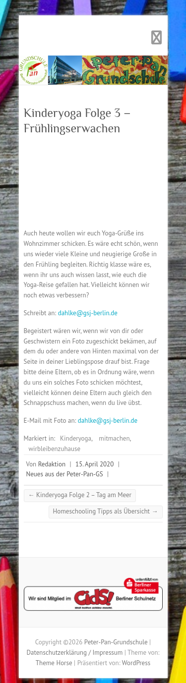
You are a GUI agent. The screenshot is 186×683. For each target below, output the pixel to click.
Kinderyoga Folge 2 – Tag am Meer (79, 495)
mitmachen (114, 438)
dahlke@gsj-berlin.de (88, 313)
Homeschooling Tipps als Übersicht (105, 511)
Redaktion (51, 464)
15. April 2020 (94, 464)
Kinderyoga (75, 438)
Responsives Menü (157, 38)
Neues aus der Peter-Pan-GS (64, 474)
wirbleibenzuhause (55, 449)
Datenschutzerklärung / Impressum (75, 652)
